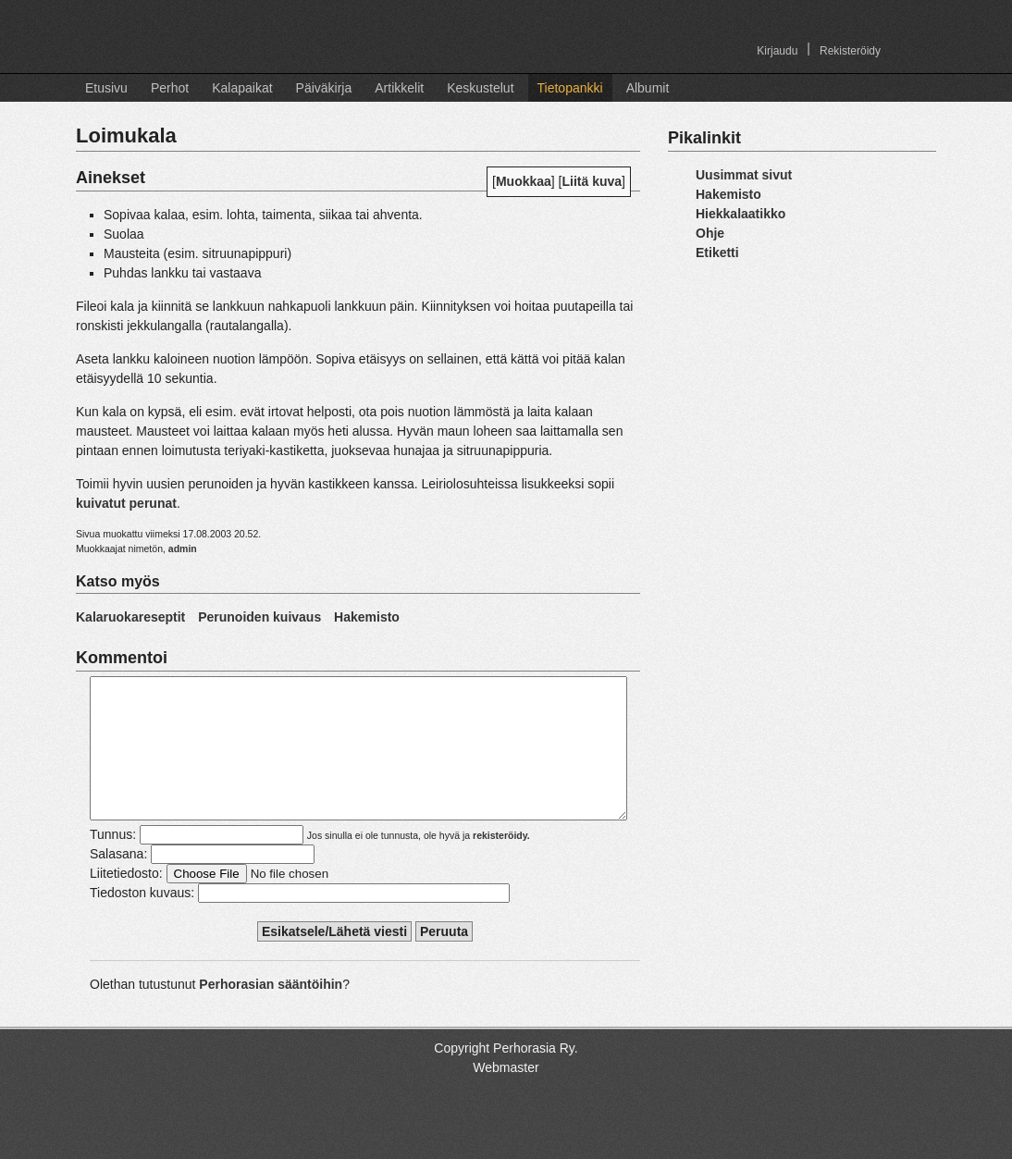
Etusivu (106, 87)
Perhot (170, 87)
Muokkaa (523, 181)
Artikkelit (399, 87)
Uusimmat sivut (744, 174)
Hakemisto (367, 617)
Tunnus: (113, 862)
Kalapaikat (242, 87)
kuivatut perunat (126, 503)
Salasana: (118, 881)
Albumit (648, 87)
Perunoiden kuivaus (259, 617)
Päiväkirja (324, 87)
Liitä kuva (592, 181)
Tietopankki (570, 87)
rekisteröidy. (501, 863)
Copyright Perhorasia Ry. (505, 1075)
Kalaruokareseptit (130, 617)
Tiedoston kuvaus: (142, 920)
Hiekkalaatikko (740, 213)
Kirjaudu (777, 50)
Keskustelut (480, 87)
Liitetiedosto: (126, 901)
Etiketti (717, 252)
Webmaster (505, 1095)
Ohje (710, 233)
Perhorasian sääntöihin (270, 1012)
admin (182, 548)
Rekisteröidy (850, 50)
